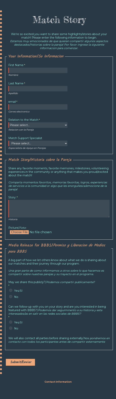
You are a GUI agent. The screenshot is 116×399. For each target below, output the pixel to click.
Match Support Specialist (25, 138)
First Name (16, 65)
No (16, 297)
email (12, 101)
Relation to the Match (23, 120)
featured (57, 310)
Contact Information (58, 381)
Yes (18, 290)
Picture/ (17, 228)
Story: (12, 197)
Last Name (16, 83)
